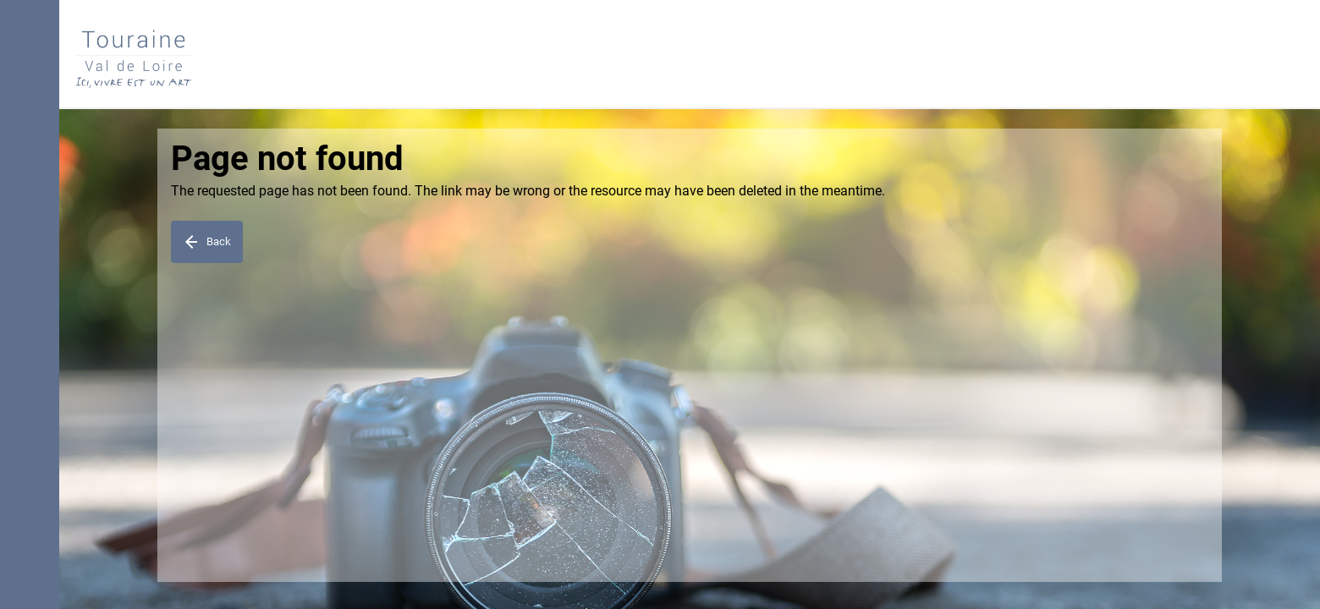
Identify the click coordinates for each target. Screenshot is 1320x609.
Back (206, 242)
